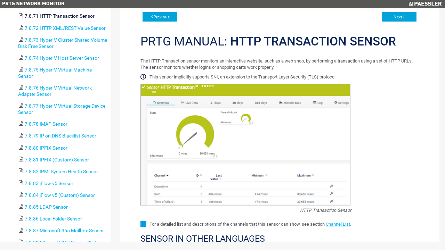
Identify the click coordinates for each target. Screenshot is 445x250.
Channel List (338, 224)
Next (398, 17)
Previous (161, 17)
